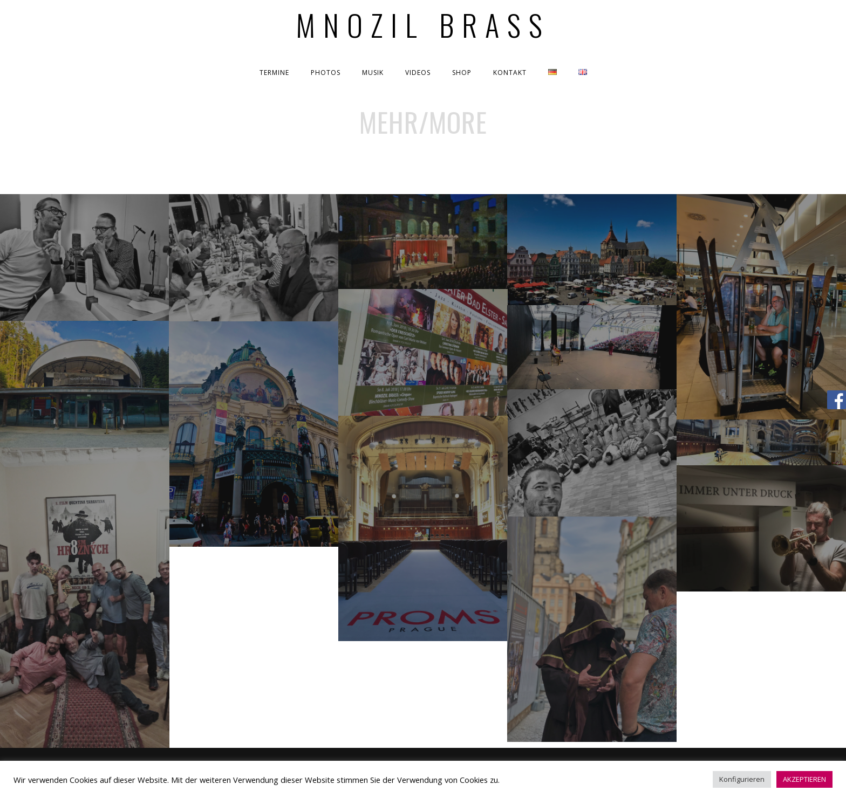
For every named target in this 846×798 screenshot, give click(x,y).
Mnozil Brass (423, 24)
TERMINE (274, 72)
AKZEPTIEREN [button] (804, 779)
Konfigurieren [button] (742, 779)
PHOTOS (325, 72)
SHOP (462, 72)
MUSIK (373, 72)
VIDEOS (418, 72)
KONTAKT (510, 72)
